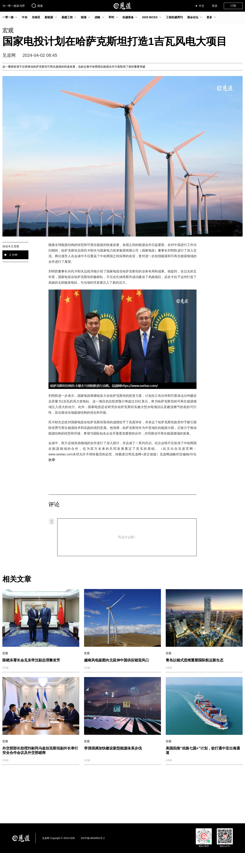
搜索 (37, 5)
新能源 (49, 17)
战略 (97, 17)
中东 (24, 17)
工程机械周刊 (174, 17)
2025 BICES (150, 17)
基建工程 (67, 17)
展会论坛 (192, 17)
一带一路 (8, 17)
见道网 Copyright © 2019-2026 (58, 838)
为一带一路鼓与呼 (13, 5)
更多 (209, 17)
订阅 (233, 5)
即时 (111, 17)
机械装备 (128, 17)
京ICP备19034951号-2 (93, 838)
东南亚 (36, 17)
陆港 (83, 17)
